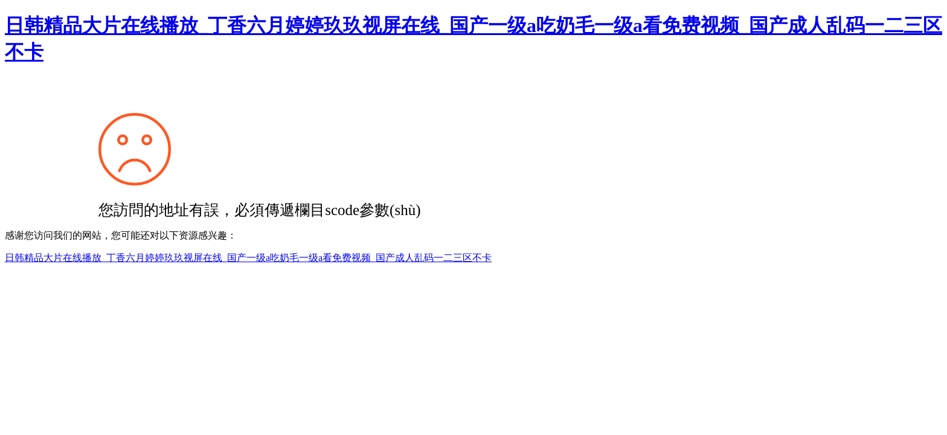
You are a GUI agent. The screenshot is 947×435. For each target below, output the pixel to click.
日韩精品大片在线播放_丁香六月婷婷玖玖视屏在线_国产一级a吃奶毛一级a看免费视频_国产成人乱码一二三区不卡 (248, 258)
